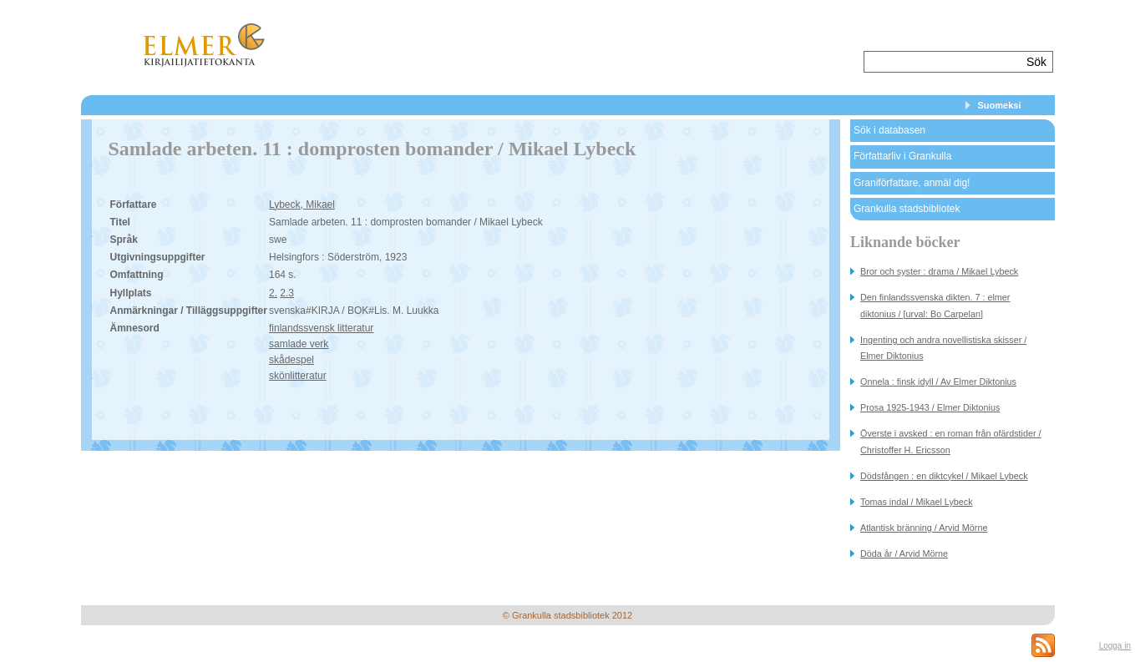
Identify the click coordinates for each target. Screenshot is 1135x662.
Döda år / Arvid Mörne (904, 553)
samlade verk (298, 344)
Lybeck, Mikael (302, 204)
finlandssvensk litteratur (321, 328)
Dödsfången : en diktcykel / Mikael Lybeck (944, 476)
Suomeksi (999, 105)
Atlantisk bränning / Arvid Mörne (923, 528)
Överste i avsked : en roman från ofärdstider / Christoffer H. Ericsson (950, 441)
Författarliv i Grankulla (902, 156)
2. (273, 293)
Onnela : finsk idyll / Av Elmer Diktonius (938, 381)
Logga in (1115, 645)
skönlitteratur (298, 376)
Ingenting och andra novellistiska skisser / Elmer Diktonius (943, 348)
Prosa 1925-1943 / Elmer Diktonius (930, 407)
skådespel (291, 360)
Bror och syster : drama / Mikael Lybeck (939, 271)
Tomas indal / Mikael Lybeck (916, 502)
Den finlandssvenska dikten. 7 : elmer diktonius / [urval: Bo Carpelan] (935, 305)
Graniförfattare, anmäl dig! (912, 183)
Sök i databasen (889, 130)
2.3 (287, 293)
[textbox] (943, 62)
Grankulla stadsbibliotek (907, 209)
